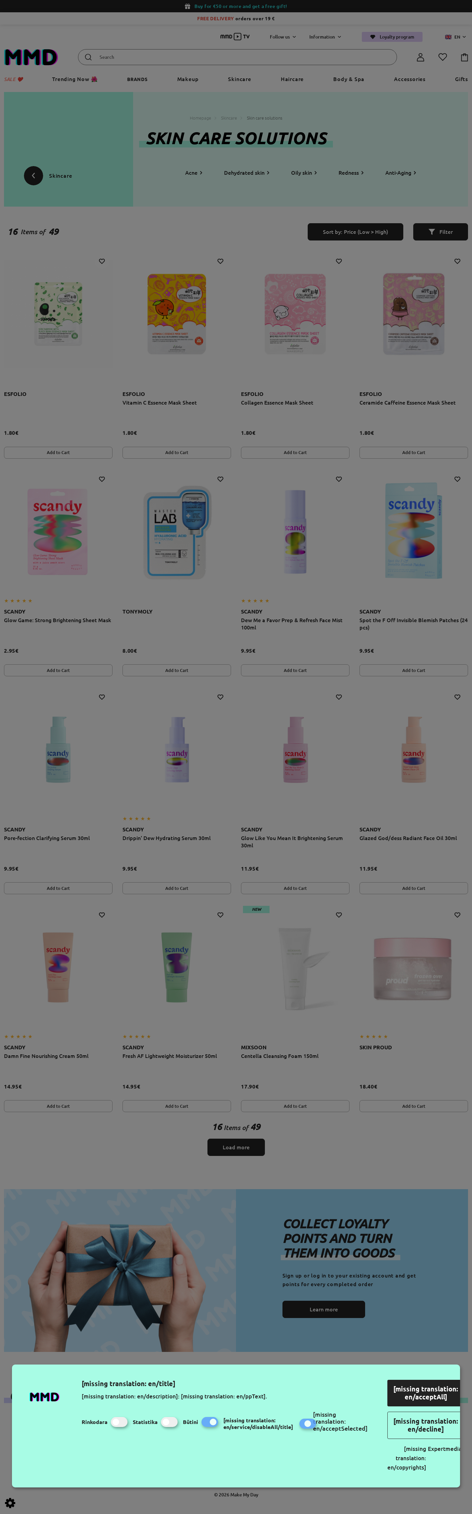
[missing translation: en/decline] (425, 1425)
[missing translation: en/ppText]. (224, 1396)
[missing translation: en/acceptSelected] (340, 1421)
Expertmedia (445, 1449)
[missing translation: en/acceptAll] (425, 1393)
